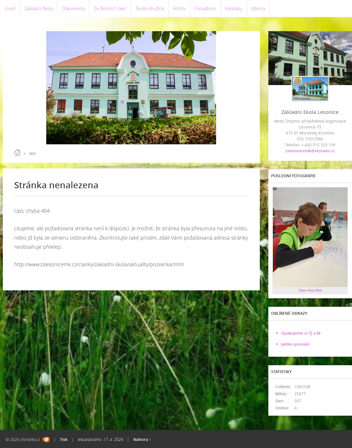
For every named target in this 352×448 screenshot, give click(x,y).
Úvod (10, 8)
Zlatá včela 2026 (310, 290)
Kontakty (233, 8)
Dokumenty (73, 8)
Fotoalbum (205, 8)
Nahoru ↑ (142, 439)
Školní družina (150, 8)
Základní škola (38, 8)
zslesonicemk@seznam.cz (310, 150)
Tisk (64, 439)
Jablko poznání (295, 344)
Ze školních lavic (110, 8)
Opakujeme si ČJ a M (301, 333)
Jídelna (258, 8)
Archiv (179, 8)
